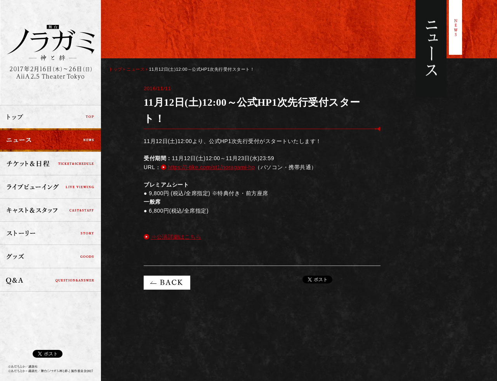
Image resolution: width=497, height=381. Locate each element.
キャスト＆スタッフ (50, 210)
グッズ (50, 256)
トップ (50, 116)
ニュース (50, 140)
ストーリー (50, 233)
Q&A (50, 280)
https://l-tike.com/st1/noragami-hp (211, 167)
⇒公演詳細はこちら (176, 237)
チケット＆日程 (50, 163)
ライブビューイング (50, 186)
